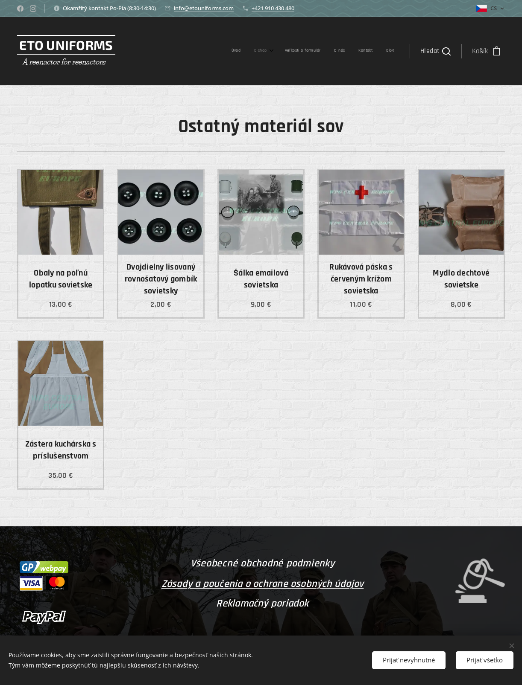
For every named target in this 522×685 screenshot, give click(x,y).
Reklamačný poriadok (263, 603)
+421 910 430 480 (273, 8)
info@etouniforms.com (204, 8)
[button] (435, 51)
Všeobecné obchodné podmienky (263, 563)
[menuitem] (319, 51)
